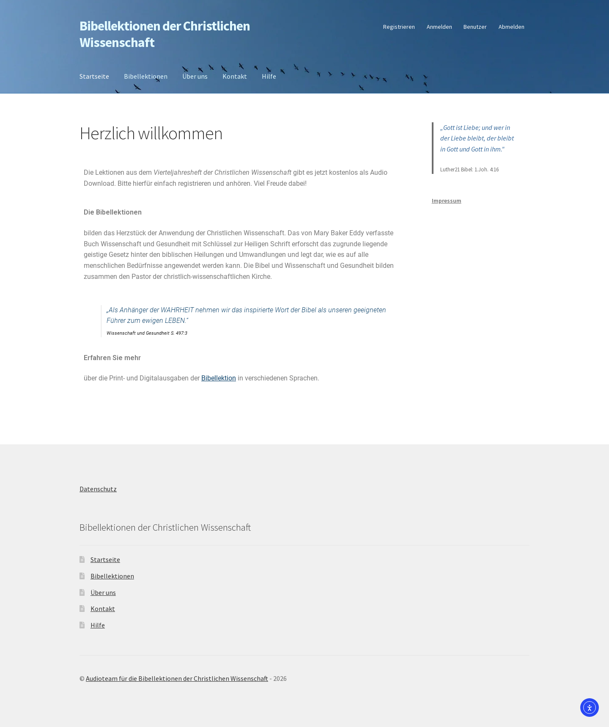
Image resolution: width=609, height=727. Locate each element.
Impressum (446, 200)
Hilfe (269, 76)
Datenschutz (98, 489)
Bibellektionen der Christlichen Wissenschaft (165, 34)
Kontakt (234, 76)
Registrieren (399, 26)
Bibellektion (218, 378)
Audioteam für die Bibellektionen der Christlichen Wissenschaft (177, 678)
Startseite (94, 76)
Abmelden (511, 26)
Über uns (195, 76)
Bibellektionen (145, 76)
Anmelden (439, 26)
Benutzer (475, 26)
